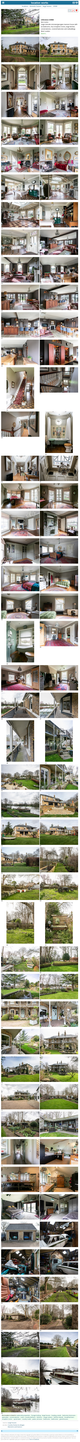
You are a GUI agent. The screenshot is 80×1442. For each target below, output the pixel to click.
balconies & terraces (68, 1415)
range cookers (47, 1417)
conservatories (14, 1417)
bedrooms (46, 1419)
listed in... (44, 33)
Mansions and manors (15, 1427)
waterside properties (23, 1415)
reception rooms (7, 1419)
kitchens (39, 1417)
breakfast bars (69, 1417)
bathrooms (54, 1419)
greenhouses (63, 1419)
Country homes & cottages (16, 1425)
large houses (47, 6)
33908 (55, 6)
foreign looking (36, 1415)
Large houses (12, 1423)
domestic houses (35, 6)
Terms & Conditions (34, 1439)
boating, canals (56, 1415)
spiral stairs (17, 1419)
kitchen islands (58, 1417)
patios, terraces (37, 1419)
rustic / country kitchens (28, 1417)
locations (25, 6)
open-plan (5, 1417)
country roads (26, 1419)
